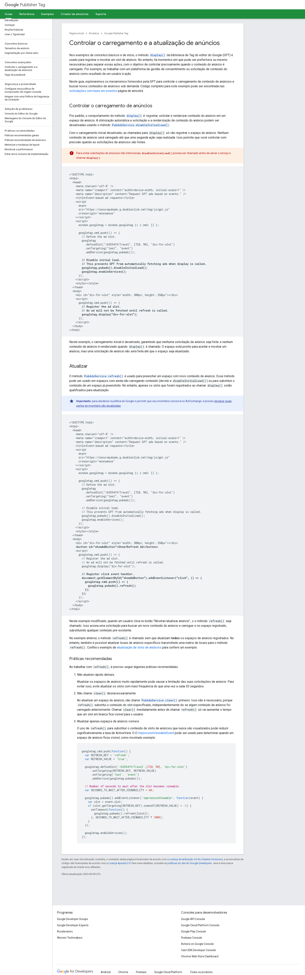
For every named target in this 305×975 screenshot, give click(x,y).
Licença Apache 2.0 (119, 863)
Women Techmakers (69, 937)
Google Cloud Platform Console (200, 925)
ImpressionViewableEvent (156, 733)
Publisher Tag (25, 4)
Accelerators (65, 931)
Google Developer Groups (72, 919)
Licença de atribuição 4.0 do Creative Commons (196, 859)
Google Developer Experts (73, 925)
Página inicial (76, 33)
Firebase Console (191, 937)
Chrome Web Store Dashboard (199, 956)
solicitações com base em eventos (93, 91)
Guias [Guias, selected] (8, 14)
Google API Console (193, 919)
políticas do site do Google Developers (189, 863)
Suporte (101, 14)
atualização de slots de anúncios (139, 647)
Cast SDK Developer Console (198, 950)
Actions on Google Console (197, 943)
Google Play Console (193, 931)
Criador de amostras (75, 14)
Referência (26, 14)
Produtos (94, 33)
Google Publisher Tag (116, 33)
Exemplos (47, 14)
